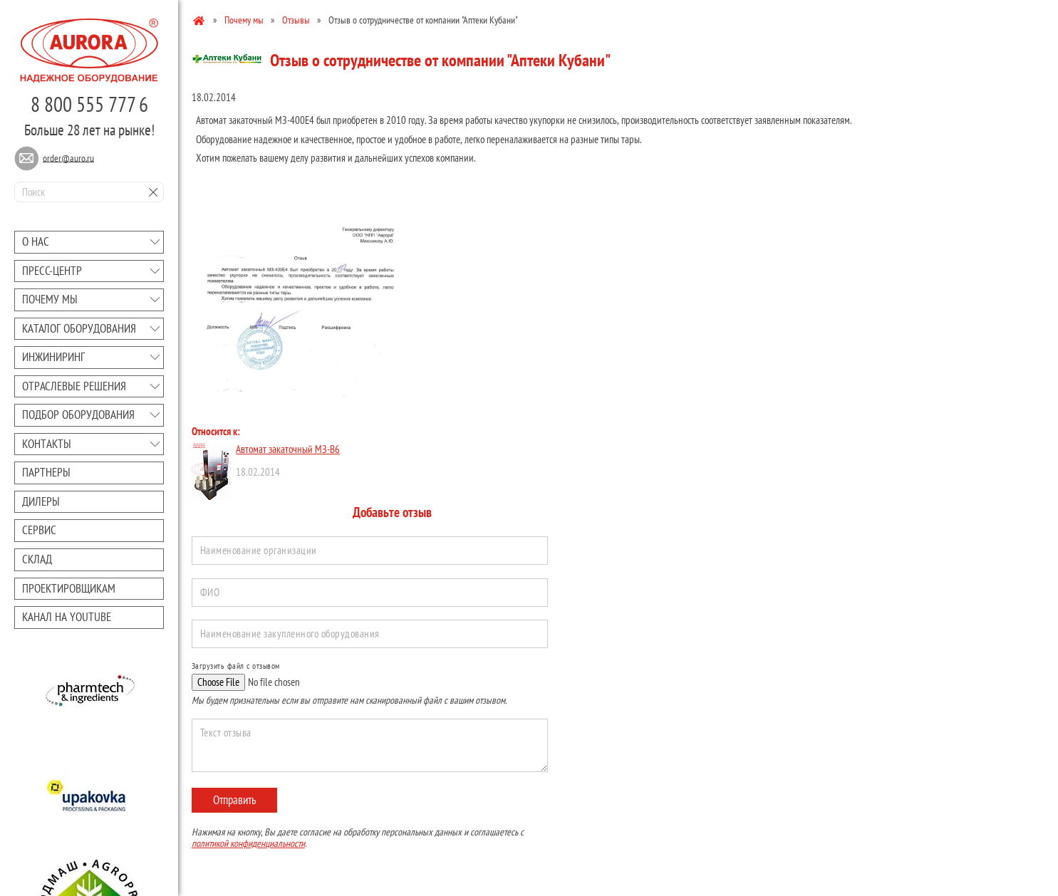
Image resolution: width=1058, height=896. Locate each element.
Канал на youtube (66, 617)
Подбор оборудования (78, 414)
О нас (35, 241)
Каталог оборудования (79, 328)
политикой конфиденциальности (248, 843)
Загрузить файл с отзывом (236, 666)
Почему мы (50, 299)
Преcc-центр (52, 270)
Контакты (46, 444)
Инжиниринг (53, 357)
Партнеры (46, 472)
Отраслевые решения (74, 386)
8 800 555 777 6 (89, 104)
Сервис (39, 530)
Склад (37, 559)
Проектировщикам (68, 588)
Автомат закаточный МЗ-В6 (288, 449)
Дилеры (41, 501)
